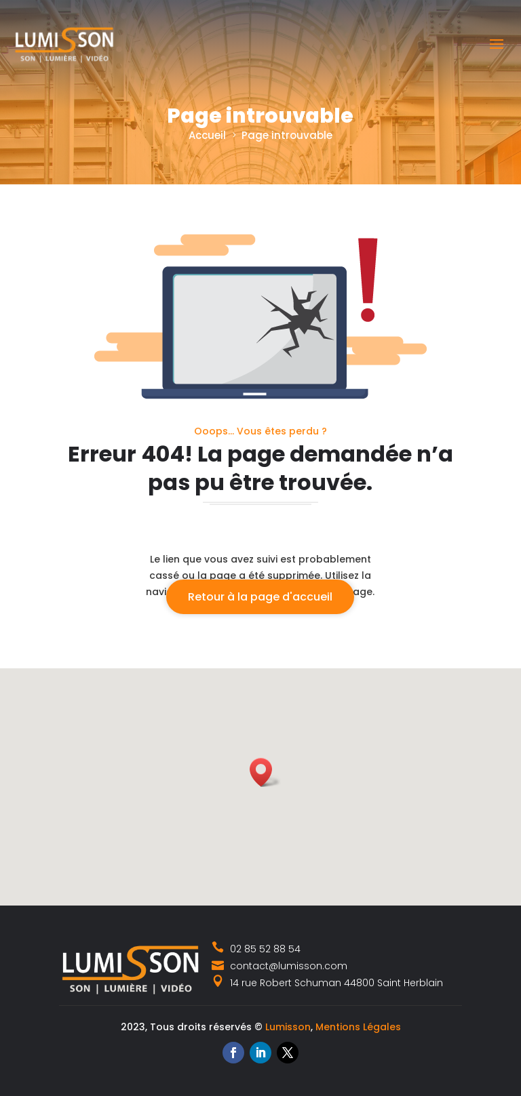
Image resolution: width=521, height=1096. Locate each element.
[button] (265, 772)
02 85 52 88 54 (256, 949)
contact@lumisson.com (279, 966)
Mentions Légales (358, 1027)
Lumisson (288, 1027)
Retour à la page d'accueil (260, 597)
